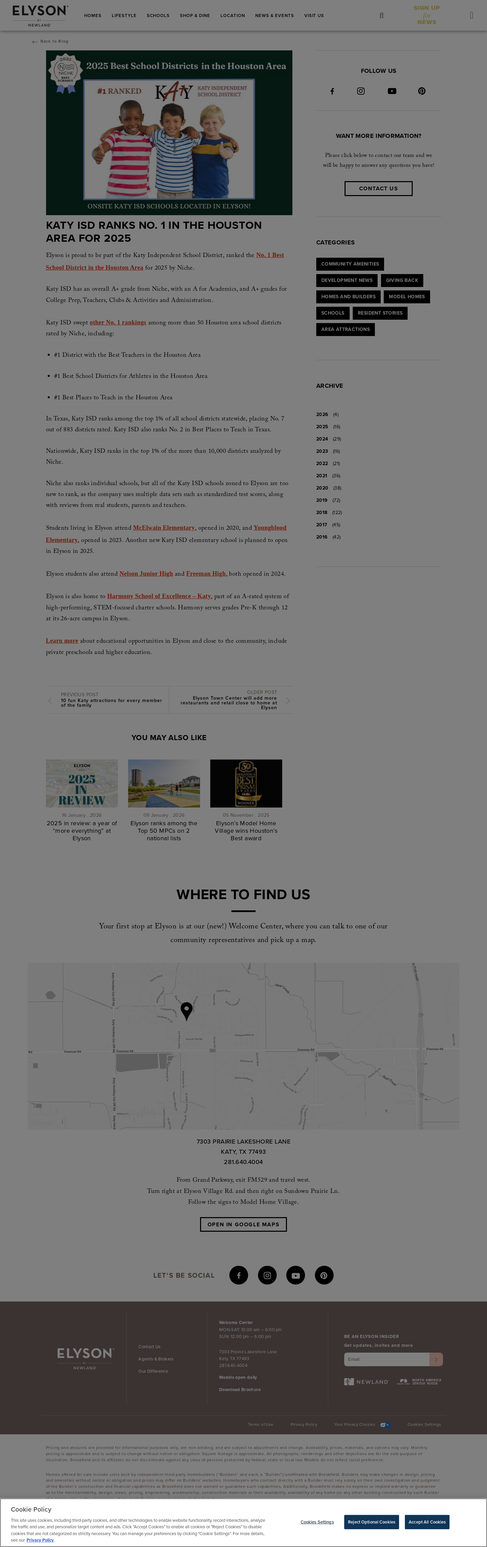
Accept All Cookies (427, 1522)
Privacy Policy (40, 1540)
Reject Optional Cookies (371, 1522)
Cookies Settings (317, 1522)
